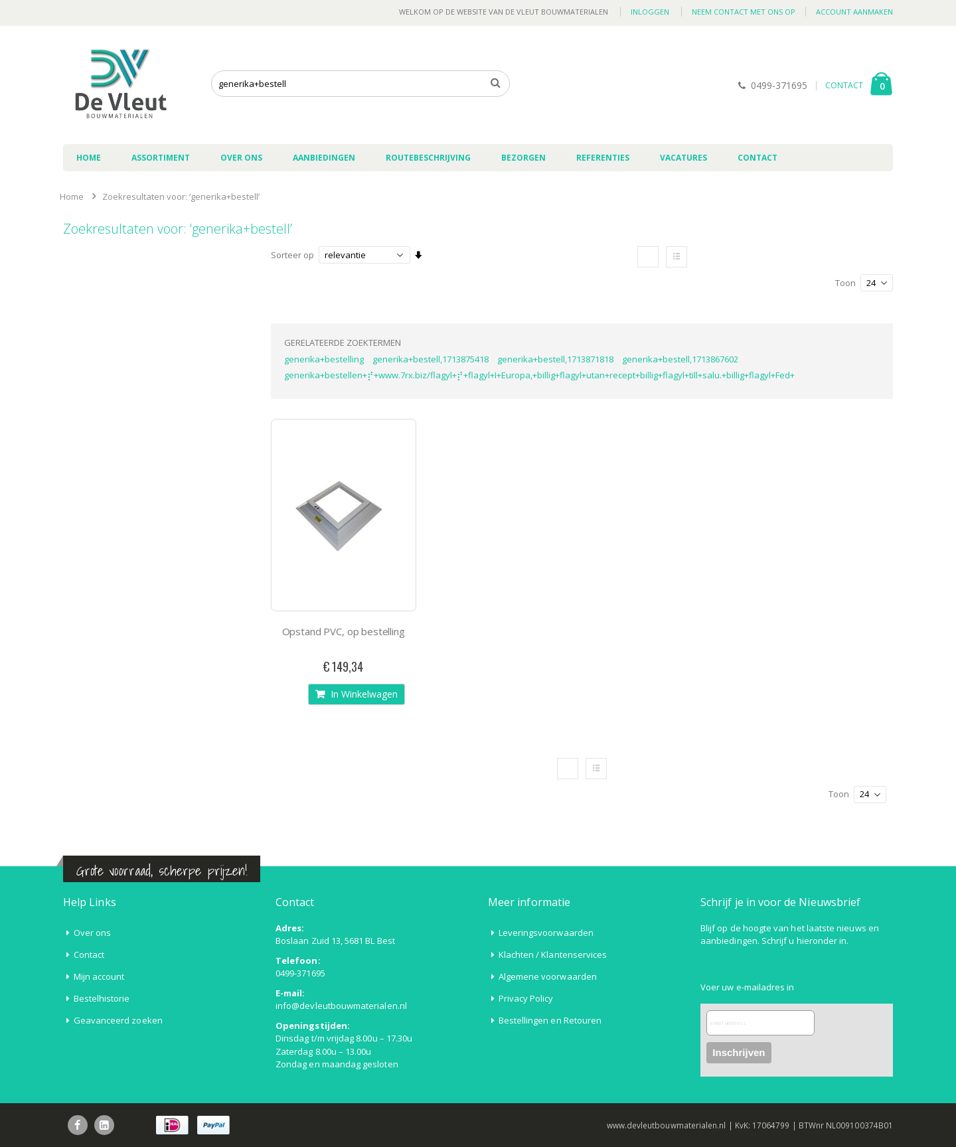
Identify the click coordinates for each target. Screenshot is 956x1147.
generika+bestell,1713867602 (680, 359)
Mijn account (99, 976)
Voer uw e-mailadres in (747, 987)
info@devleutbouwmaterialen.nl (341, 1006)
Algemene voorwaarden (548, 976)
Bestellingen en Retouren (550, 1020)
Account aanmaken (854, 12)
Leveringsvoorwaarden (546, 933)
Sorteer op (292, 255)
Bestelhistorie (102, 998)
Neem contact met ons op (743, 12)
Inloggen (650, 12)
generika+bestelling (324, 359)
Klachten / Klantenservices (553, 954)
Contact (89, 954)
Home (72, 196)
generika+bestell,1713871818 (555, 359)
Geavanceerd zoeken (118, 1020)
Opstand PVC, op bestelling (343, 631)
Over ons (93, 933)
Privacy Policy (526, 998)
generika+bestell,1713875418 (430, 359)
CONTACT (844, 85)
